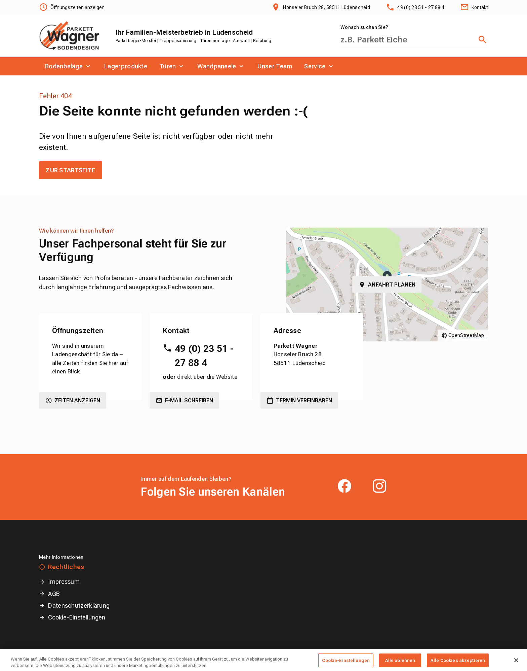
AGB (54, 593)
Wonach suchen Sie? (364, 27)
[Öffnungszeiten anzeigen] (72, 7)
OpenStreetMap (466, 335)
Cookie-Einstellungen (76, 617)
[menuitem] (68, 66)
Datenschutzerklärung (79, 605)
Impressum (64, 581)
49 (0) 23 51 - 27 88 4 (204, 355)
